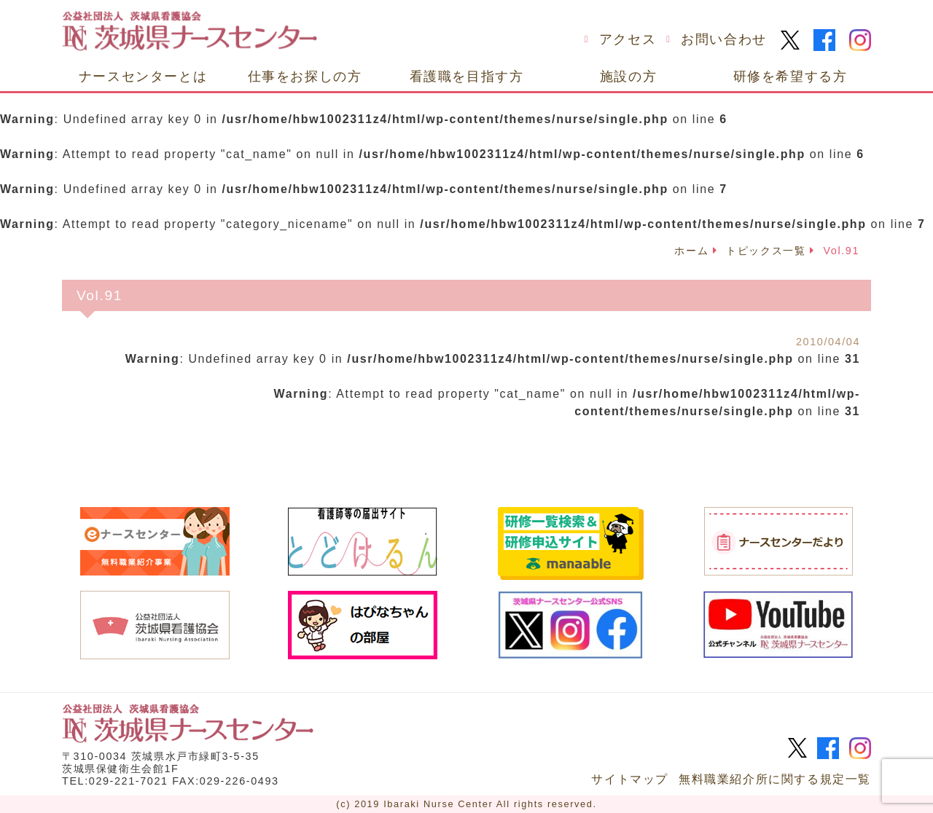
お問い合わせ (724, 39)
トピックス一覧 (765, 250)
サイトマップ (629, 779)
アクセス (627, 39)
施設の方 (628, 76)
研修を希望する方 (790, 76)
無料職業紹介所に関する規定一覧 (775, 779)
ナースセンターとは (143, 76)
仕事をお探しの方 (305, 76)
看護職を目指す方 (467, 76)
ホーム (691, 250)
